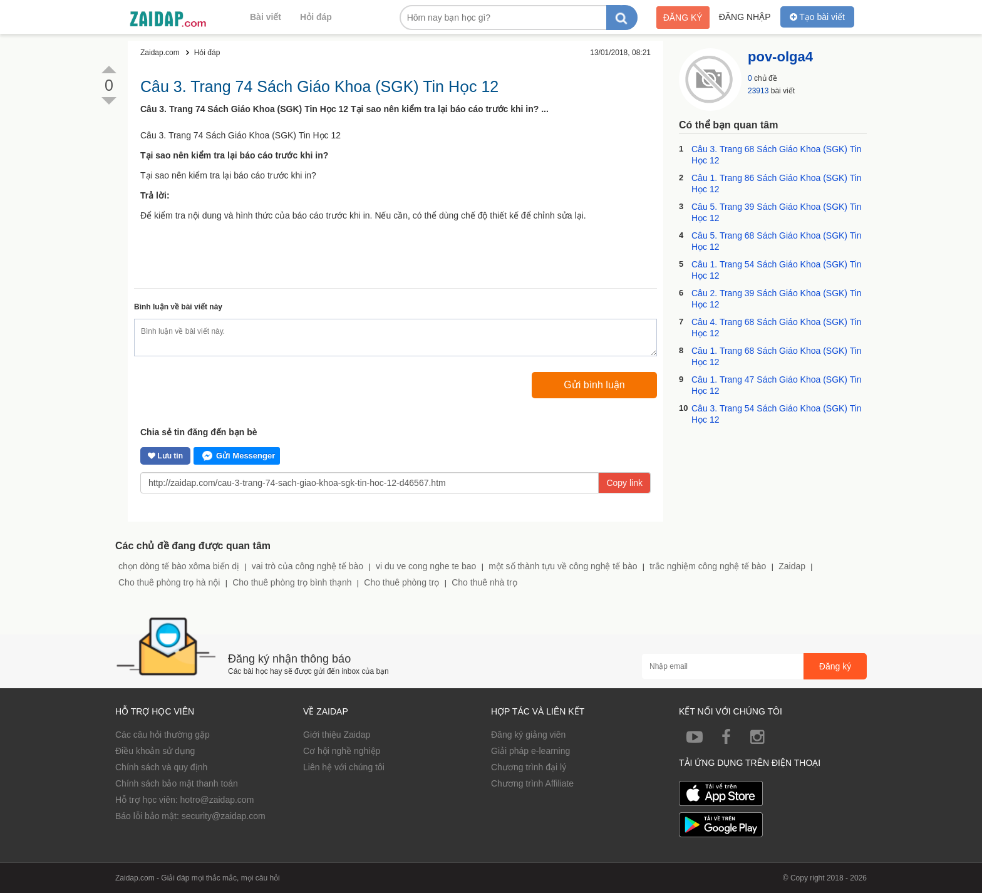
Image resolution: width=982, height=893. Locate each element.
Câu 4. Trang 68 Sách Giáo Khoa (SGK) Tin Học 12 (776, 327)
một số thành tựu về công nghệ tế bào (562, 566)
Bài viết (265, 17)
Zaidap (791, 566)
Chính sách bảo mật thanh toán (176, 783)
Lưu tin (165, 456)
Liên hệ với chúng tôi (344, 767)
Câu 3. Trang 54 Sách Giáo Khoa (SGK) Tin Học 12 (776, 414)
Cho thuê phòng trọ (401, 582)
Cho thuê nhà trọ (484, 582)
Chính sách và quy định (161, 767)
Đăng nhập (745, 17)
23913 (758, 90)
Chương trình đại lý (528, 767)
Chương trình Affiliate (532, 783)
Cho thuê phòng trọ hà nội (169, 582)
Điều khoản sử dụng (155, 751)
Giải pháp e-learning (530, 751)
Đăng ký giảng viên (528, 735)
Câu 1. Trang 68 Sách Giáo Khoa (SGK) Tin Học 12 (776, 356)
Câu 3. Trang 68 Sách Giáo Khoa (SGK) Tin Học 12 (776, 154)
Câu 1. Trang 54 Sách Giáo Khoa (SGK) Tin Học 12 (776, 270)
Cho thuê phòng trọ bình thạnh (291, 582)
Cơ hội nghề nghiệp (341, 751)
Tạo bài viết (817, 17)
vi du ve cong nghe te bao (426, 566)
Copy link (624, 483)
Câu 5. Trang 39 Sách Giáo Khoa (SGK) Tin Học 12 (776, 212)
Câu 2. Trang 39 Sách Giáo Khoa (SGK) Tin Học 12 (776, 298)
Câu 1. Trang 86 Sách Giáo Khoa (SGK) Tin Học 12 (776, 183)
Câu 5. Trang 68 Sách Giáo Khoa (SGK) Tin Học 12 (776, 241)
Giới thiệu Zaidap (336, 735)
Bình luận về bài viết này (178, 306)
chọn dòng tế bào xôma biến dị (178, 566)
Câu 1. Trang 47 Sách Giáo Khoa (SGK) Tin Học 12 (776, 385)
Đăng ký (683, 18)
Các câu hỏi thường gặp (162, 735)
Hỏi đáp (316, 17)
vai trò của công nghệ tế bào (307, 566)
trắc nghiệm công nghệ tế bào (707, 566)
